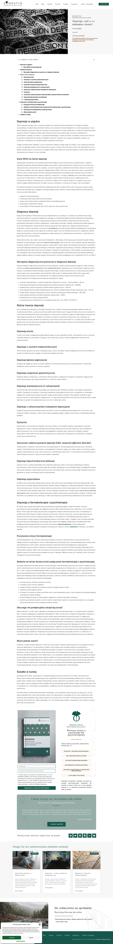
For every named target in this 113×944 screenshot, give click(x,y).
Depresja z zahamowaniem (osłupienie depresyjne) (40, 89)
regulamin (98, 939)
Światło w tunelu (25, 114)
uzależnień (73, 527)
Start (36, 4)
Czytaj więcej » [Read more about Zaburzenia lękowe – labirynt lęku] (19, 890)
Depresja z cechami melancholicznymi (36, 79)
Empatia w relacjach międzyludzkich (83, 874)
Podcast (57, 4)
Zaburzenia (81, 35)
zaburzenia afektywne (78, 41)
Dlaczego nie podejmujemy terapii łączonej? (38, 109)
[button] (39, 924)
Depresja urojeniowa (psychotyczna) (35, 84)
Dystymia (27, 92)
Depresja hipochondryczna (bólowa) (35, 97)
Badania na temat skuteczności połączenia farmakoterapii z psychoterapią (47, 107)
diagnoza (83, 38)
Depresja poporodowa (31, 99)
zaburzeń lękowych (64, 524)
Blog (42, 4)
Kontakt (65, 4)
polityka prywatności (106, 939)
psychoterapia (90, 39)
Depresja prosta (29, 77)
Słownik (49, 4)
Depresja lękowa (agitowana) (33, 82)
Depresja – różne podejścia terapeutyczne (56, 874)
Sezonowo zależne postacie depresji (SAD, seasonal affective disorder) (46, 94)
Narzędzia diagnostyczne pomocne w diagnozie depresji (41, 72)
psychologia (81, 39)
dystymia (88, 38)
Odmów (31, 937)
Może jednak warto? (30, 112)
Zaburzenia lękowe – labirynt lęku (23, 874)
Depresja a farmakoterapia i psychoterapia (33, 102)
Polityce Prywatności (41, 784)
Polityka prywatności (20, 941)
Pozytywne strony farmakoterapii (34, 104)
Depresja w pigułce (26, 64)
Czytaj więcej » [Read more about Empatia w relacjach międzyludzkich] (79, 890)
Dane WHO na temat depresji (32, 67)
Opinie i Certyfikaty (87, 4)
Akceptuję (11, 937)
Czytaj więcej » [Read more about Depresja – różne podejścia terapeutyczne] (49, 887)
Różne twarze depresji (27, 74)
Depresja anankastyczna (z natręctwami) (37, 87)
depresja (77, 38)
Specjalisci (74, 4)
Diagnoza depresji (26, 69)
